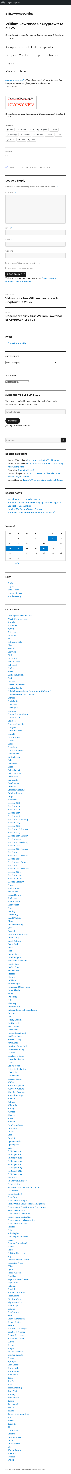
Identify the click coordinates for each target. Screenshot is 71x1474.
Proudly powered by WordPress (34, 1469)
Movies (11, 1115)
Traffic (11, 1401)
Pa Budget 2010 (15, 1151)
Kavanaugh (13, 1043)
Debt (10, 760)
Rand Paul (12, 1276)
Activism (12, 632)
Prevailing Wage (15, 1263)
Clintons (12, 711)
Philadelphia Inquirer (18, 1236)
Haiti (10, 951)
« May (17, 563)
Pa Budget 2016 (15, 1171)
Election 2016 (14, 816)
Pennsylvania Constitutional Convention (27, 1207)
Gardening (13, 914)
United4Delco (14, 1443)
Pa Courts (12, 1177)
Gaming (11, 911)
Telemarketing (15, 1388)
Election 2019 (14, 832)
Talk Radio (13, 1374)
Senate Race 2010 (16, 1335)
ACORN (11, 629)
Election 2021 (14, 845)
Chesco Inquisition (16, 684)
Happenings (13, 954)
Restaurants (13, 1296)
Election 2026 (14, 875)
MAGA (11, 1082)
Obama (11, 1131)
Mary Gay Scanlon (16, 1092)
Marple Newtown (16, 1089)
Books (11, 668)
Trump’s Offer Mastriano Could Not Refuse (43, 480)
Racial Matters (14, 1273)
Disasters (12, 786)
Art (9, 638)
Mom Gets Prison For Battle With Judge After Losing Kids (34, 502)
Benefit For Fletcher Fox (19, 506)
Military (11, 1102)
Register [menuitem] (16, 3)
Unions (11, 1440)
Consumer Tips (15, 730)
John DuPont (14, 1026)
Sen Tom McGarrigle (17, 1328)
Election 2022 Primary (18, 855)
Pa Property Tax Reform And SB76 (24, 1187)
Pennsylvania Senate (17, 1223)
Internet (12, 1013)
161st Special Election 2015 (20, 615)
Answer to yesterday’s (14, 80)
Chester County (15, 688)
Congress (12, 721)
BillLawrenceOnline (19, 13)
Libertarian (13, 1072)
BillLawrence (14, 167)
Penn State (13, 1197)
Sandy (11, 1315)
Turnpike (12, 1424)
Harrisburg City (15, 957)
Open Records (14, 1141)
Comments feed (15, 593)
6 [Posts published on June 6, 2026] (52, 538)
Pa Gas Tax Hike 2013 (17, 1181)
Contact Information (17, 343)
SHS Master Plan (15, 1351)
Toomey (11, 1394)
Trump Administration (18, 1414)
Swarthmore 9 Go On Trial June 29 (43, 460)
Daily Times (13, 753)
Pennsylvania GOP (16, 1210)
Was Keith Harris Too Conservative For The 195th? (31, 512)
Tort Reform (13, 1397)
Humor (11, 993)
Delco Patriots (14, 773)
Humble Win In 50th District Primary (25, 509)
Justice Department (17, 1033)
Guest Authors (14, 941)
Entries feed (13, 590)
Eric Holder (13, 891)
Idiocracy (12, 1003)
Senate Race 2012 (16, 1338)
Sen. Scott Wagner (16, 1332)
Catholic (11, 681)
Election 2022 (14, 852)
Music (10, 1118)
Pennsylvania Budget (17, 1200)
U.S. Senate (13, 1430)
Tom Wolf (12, 1391)
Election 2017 (14, 822)
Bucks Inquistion (16, 675)
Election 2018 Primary (18, 829)
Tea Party (12, 1381)
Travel (11, 1407)
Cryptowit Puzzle (44, 167)
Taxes (10, 1378)
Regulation (13, 1282)
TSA (10, 1417)
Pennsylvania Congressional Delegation (26, 1204)
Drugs (10, 796)
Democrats (13, 780)
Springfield (13, 1361)
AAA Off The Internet (18, 619)
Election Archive (15, 878)
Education (12, 799)
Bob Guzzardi (14, 661)
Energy (11, 885)
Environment (14, 888)
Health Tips (13, 967)
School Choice (14, 1322)
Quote (10, 1269)
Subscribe (12, 421)
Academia (12, 625)
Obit (10, 1135)
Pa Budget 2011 (15, 1154)
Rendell (11, 1289)
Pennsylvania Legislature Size (22, 1220)
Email (8, 240)
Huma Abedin (14, 990)
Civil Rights (13, 707)
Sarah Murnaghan (16, 1319)
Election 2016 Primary (18, 819)
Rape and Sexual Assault (19, 1279)
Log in (11, 586)
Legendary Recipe (16, 1059)
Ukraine (11, 1434)
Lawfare (11, 1052)
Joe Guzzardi (14, 1023)
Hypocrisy (12, 997)
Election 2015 (14, 813)
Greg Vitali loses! (26, 470)
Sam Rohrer (13, 1312)
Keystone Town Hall (17, 1046)
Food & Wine (14, 901)
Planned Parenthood (17, 1243)
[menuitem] (3, 2)
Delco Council (14, 770)
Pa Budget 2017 (15, 1174)
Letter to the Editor (17, 1069)
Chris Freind (13, 701)
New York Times (15, 1125)
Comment (10, 193)
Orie (10, 1148)
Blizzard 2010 (14, 658)
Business (12, 678)
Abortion (12, 622)
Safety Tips (13, 1305)
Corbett (11, 734)
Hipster (11, 974)
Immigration (14, 1006)
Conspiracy (13, 727)
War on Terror (14, 1450)
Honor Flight (14, 983)
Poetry (11, 1246)
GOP (10, 928)
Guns (10, 947)
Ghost (10, 921)
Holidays (12, 980)
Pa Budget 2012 (15, 1158)
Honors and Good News (19, 987)
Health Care (13, 964)
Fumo (10, 908)
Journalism (13, 1029)
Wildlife (11, 1460)
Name (8, 228)
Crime (10, 744)
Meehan (11, 1098)
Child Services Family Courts (21, 694)
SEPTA (11, 1342)
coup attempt (14, 737)
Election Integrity (16, 882)
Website (9, 251)
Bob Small (12, 665)
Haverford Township (17, 960)
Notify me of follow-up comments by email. (24, 263)
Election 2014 (14, 809)
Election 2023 (14, 859)
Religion (12, 1286)
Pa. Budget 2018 (15, 1194)
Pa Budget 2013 (15, 1161)
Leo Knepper (14, 1066)
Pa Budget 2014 (15, 1164)
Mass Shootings (15, 1095)
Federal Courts (14, 895)
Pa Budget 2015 (15, 1167)
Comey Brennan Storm (18, 714)
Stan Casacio (14, 1365)
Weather (12, 1453)
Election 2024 (14, 865)
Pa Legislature (14, 1184)
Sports (11, 1358)
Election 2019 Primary (18, 836)
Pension (11, 1227)
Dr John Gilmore (15, 793)
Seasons (11, 1325)
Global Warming (15, 924)
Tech (10, 1384)
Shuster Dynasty (15, 1355)
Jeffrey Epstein (15, 1020)
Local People (13, 1075)
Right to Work (14, 1299)
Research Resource (16, 1292)
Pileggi (11, 1240)
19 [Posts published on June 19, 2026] (44, 548)
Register (12, 583)
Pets (10, 1230)
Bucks (10, 671)
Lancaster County (16, 1049)
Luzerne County (15, 1079)
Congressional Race (17, 724)
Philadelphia (13, 1233)
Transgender (14, 1404)
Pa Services (13, 1190)
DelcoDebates (14, 776)
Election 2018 (14, 826)
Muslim (11, 1121)
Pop (9, 1256)
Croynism (12, 747)
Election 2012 (14, 803)
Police (10, 1250)
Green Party (13, 937)
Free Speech (13, 905)
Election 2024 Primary (18, 868)
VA (9, 1447)
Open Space (13, 1144)
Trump (11, 1411)
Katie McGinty (14, 1039)
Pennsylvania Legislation (19, 1217)
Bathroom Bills (15, 642)
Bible (10, 645)
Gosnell (11, 931)
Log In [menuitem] (9, 3)
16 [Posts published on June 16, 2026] (18, 548)
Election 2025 (14, 872)
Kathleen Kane (15, 1036)
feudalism (12, 898)
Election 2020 (14, 839)
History (11, 977)
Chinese (11, 698)
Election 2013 (14, 806)
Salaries (11, 1309)
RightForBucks (15, 1302)
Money (11, 1108)
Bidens (11, 648)
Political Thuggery (16, 1253)
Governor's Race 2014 (18, 934)
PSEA (10, 1266)
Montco (11, 1112)
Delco (10, 767)
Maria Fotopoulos (16, 1085)
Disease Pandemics (16, 790)
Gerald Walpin (14, 918)
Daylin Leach (14, 757)
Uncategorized (14, 1437)
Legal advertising (16, 1056)
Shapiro (11, 1348)
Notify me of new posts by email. (20, 268)
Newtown (12, 1128)
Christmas (12, 704)
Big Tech (12, 652)
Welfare (11, 1457)
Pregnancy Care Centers (19, 1259)
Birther (11, 655)
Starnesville (13, 1368)
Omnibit (12, 1138)
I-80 (10, 1000)
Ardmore (12, 635)
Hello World (13, 970)
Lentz (10, 1062)
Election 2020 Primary (18, 842)
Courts (11, 740)
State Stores (13, 1371)
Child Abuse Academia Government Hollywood (29, 691)
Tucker (11, 1420)
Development (14, 783)
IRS (9, 1016)
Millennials (13, 1105)
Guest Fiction (14, 944)
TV (9, 1427)
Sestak (11, 1345)
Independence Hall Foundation (22, 1010)
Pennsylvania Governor (19, 1213)
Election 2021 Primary (18, 849)
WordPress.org (14, 596)
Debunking (13, 763)
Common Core (14, 717)
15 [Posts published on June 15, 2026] (10, 548)
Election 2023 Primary (18, 862)
